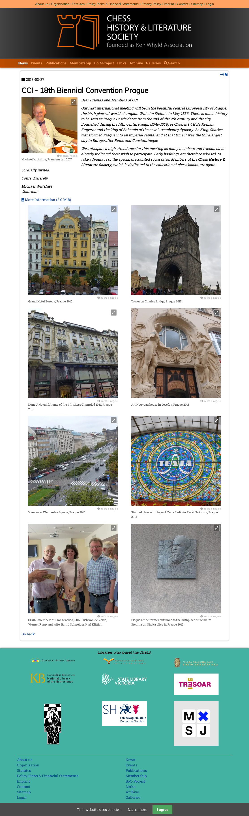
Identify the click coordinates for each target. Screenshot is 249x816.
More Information (48, 199)
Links (122, 63)
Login (210, 4)
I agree (162, 809)
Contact (182, 4)
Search (174, 63)
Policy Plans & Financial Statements (113, 4)
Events (36, 63)
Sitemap (197, 4)
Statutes (78, 4)
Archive (136, 63)
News (23, 63)
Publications (56, 63)
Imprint (169, 4)
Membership (80, 63)
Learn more (137, 809)
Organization (60, 4)
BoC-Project (104, 63)
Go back (28, 634)
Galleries (153, 63)
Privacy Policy (151, 4)
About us (41, 4)
